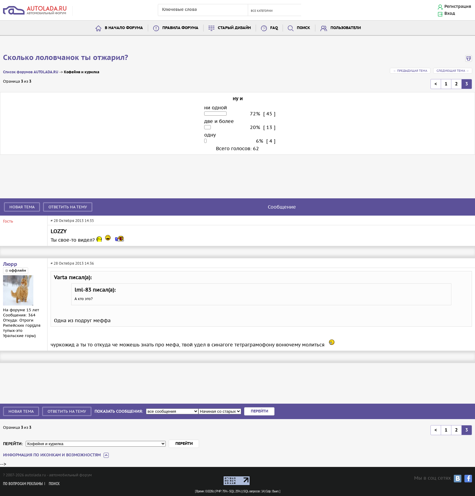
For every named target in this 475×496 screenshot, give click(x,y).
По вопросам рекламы (23, 484)
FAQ (274, 28)
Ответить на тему (67, 207)
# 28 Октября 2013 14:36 (72, 263)
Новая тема (22, 207)
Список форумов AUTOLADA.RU (30, 72)
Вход (449, 13)
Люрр (10, 264)
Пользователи (346, 28)
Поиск (303, 28)
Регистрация (457, 6)
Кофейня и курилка (81, 72)
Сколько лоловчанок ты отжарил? (65, 58)
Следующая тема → (453, 71)
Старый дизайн (234, 28)
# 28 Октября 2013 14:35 (72, 220)
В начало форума (124, 28)
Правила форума (180, 28)
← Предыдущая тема (410, 71)
